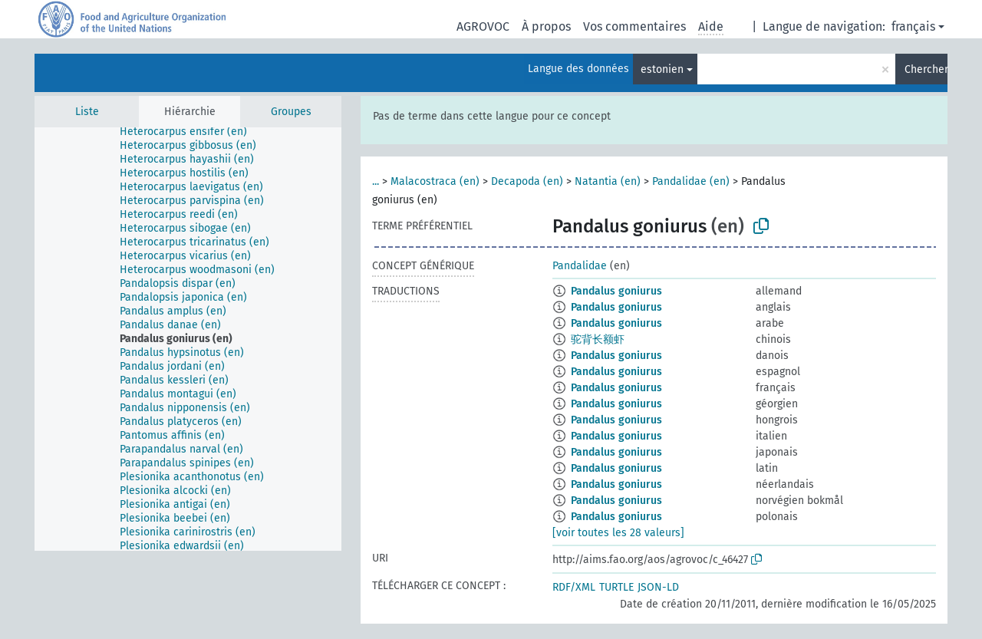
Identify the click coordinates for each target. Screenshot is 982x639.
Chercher (926, 69)
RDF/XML (573, 587)
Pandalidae (579, 265)
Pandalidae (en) (691, 181)
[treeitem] (127, 138)
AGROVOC (482, 26)
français (913, 26)
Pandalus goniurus (616, 291)
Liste (87, 111)
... (375, 181)
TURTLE (616, 587)
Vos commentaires (634, 26)
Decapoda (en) (527, 181)
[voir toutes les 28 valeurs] (618, 532)
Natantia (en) (608, 181)
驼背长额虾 (597, 339)
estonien (662, 69)
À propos (546, 26)
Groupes (291, 111)
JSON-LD (658, 587)
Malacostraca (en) (434, 181)
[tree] (188, 339)
